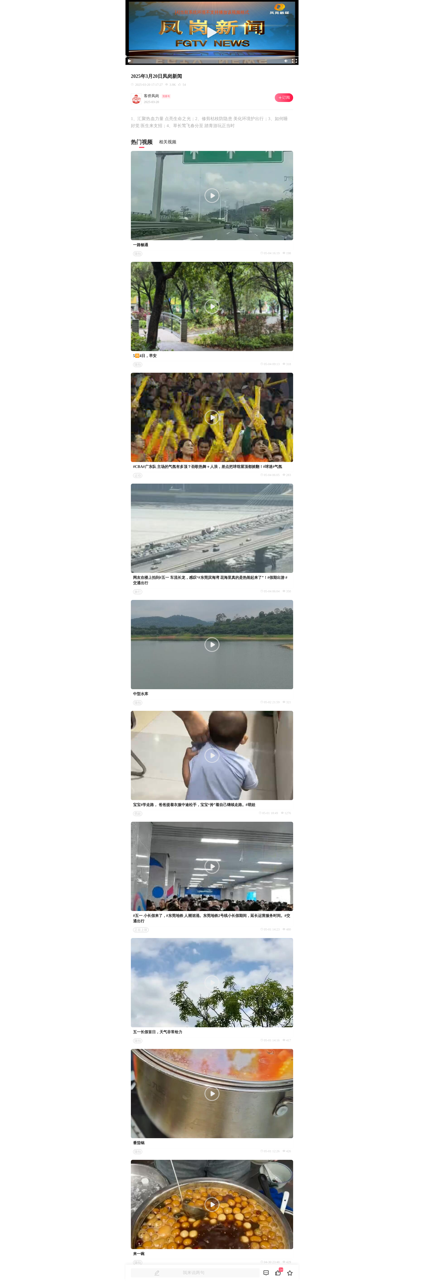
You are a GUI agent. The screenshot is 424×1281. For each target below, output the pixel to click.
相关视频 (167, 142)
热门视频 (142, 142)
